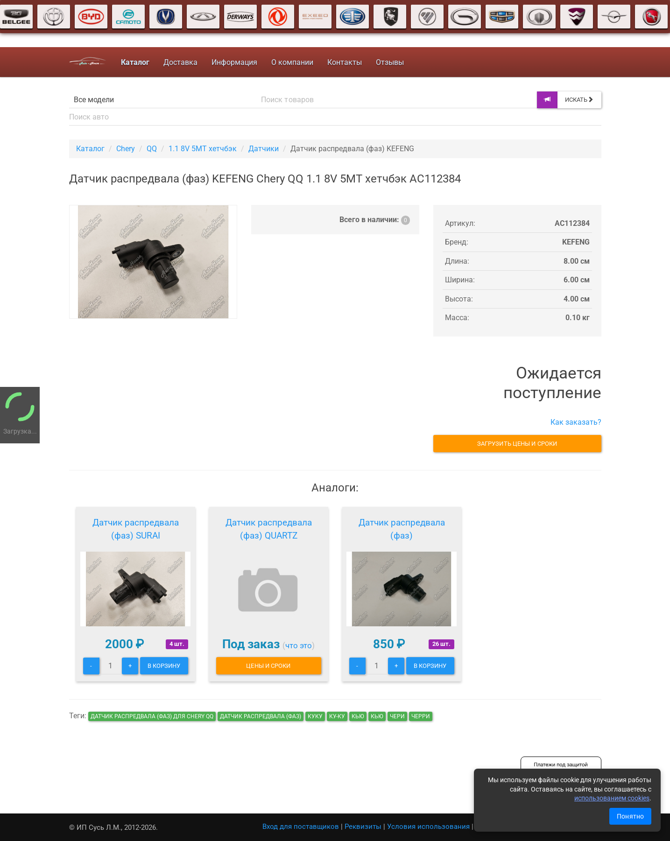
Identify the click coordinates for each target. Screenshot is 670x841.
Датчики (263, 148)
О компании (292, 62)
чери (397, 716)
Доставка (180, 62)
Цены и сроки (268, 665)
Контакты (344, 62)
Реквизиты (363, 826)
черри (420, 716)
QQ (152, 148)
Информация (234, 62)
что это (298, 645)
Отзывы (390, 62)
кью (358, 716)
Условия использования (428, 826)
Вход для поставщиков (300, 826)
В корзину (164, 665)
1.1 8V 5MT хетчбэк (203, 148)
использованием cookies (611, 798)
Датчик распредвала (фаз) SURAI (135, 529)
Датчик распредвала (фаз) (402, 529)
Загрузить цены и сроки (517, 443)
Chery (125, 148)
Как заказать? (575, 422)
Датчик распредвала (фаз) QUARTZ (269, 529)
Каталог (90, 148)
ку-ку (337, 716)
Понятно (630, 816)
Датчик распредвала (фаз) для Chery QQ (152, 716)
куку (315, 716)
